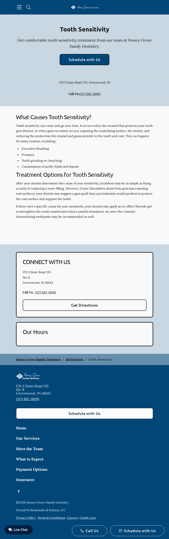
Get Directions (84, 305)
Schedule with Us (84, 59)
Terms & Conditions (51, 518)
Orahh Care (87, 518)
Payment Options (31, 469)
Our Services (28, 438)
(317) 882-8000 (89, 94)
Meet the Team (29, 448)
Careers (72, 518)
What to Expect (29, 459)
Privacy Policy (26, 518)
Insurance (25, 479)
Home (21, 428)
